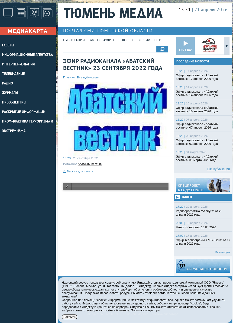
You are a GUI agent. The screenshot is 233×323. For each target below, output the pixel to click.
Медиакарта (28, 31)
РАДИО (7, 83)
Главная (68, 77)
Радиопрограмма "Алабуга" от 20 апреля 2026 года (199, 212)
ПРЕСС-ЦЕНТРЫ (14, 102)
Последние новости (192, 62)
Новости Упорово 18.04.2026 (196, 227)
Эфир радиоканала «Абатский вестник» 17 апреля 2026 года (197, 77)
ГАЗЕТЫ (8, 45)
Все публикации (88, 77)
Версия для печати (80, 171)
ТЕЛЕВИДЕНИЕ (13, 74)
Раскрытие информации (23, 112)
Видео (94, 40)
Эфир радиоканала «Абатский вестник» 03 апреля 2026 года (197, 142)
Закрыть (69, 317)
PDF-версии (140, 40)
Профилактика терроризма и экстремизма (27, 126)
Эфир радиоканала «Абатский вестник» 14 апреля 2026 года (197, 93)
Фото (122, 40)
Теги (158, 40)
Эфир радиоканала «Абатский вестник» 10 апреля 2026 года (197, 109)
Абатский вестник (90, 164)
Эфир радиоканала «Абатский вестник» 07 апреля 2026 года (197, 125)
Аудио (108, 40)
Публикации (74, 40)
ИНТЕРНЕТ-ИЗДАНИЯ (18, 64)
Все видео (222, 252)
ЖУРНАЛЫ (10, 93)
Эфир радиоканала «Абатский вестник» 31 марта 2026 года (197, 158)
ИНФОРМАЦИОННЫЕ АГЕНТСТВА (27, 55)
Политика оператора (145, 310)
